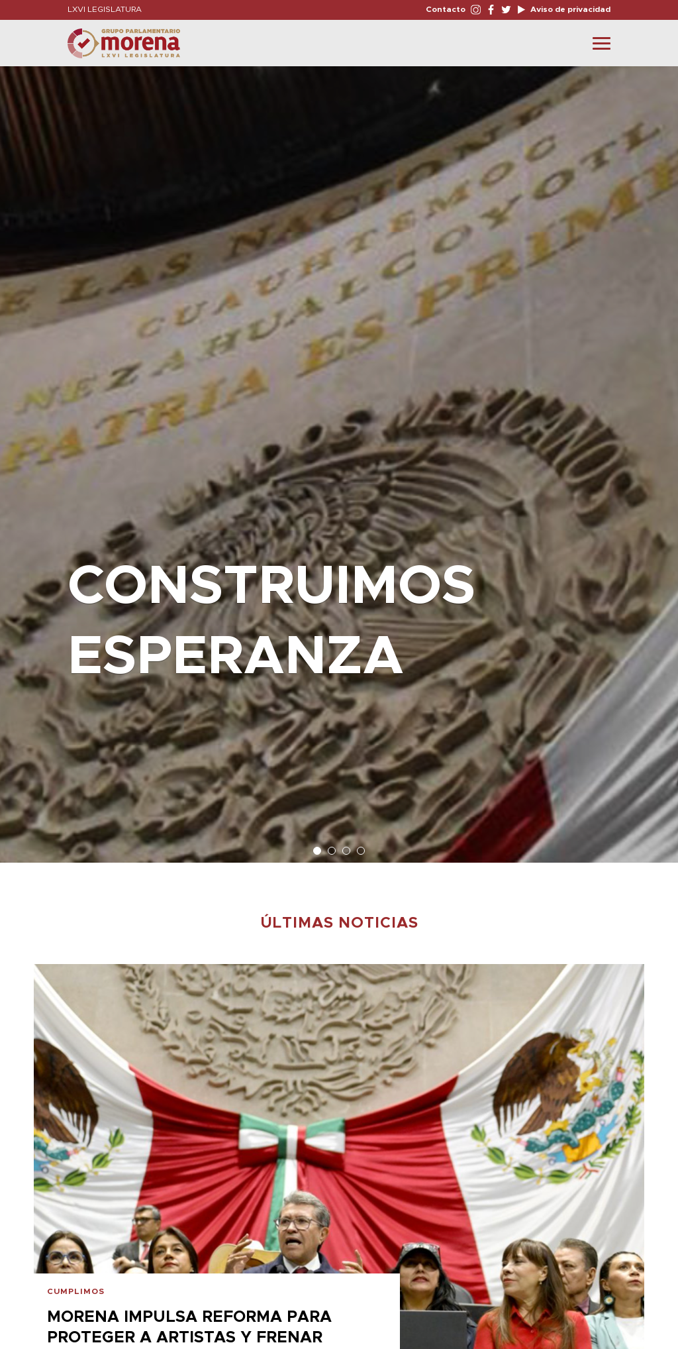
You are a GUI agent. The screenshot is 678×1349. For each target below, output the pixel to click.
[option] (339, 458)
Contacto (445, 9)
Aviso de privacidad (569, 9)
